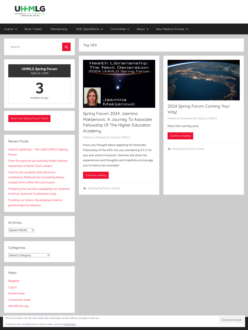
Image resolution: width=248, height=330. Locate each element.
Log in (12, 287)
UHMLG (125, 137)
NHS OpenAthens (89, 29)
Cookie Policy (69, 324)
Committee (120, 29)
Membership (59, 29)
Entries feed (16, 293)
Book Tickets (33, 29)
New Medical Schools (172, 29)
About (143, 29)
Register (14, 281)
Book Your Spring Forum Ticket (29, 118)
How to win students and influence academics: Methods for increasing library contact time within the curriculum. (36, 177)
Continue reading (96, 175)
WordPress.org (18, 306)
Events (10, 29)
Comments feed (19, 299)
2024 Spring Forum (99, 188)
